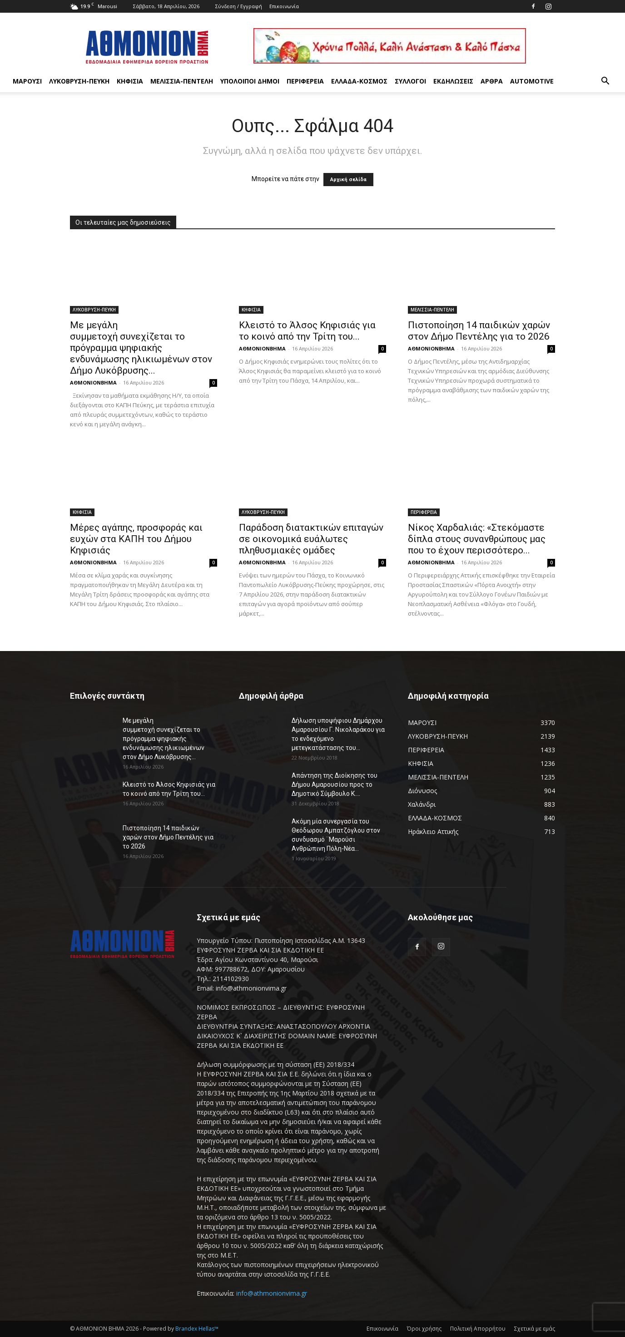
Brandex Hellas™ (196, 1328)
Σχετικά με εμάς (534, 1328)
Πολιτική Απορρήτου (478, 1328)
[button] (605, 82)
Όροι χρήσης (424, 1328)
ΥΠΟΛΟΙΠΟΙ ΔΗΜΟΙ (249, 81)
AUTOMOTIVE (532, 81)
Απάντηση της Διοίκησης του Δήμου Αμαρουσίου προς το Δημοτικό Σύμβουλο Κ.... (334, 784)
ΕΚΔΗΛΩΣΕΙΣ (453, 81)
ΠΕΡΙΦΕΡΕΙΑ (305, 81)
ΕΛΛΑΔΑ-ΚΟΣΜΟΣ (359, 81)
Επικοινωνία (284, 6)
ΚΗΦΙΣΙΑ (130, 81)
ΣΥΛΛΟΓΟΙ (410, 81)
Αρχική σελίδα (348, 180)
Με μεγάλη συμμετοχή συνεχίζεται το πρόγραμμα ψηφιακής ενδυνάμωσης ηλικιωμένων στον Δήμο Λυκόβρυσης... (141, 348)
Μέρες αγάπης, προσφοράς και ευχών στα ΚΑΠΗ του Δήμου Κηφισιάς (136, 539)
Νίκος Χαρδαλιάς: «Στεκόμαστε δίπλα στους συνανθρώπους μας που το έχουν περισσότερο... (477, 539)
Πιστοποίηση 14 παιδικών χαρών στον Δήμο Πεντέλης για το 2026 (480, 331)
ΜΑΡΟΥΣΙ (27, 81)
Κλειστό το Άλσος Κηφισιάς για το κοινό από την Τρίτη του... (307, 331)
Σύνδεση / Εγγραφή (238, 6)
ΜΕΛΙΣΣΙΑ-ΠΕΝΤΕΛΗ (181, 81)
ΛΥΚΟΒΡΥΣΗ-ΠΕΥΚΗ (79, 81)
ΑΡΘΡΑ (492, 81)
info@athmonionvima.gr (271, 1293)
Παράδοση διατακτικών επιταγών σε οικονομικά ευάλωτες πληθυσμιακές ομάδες (311, 539)
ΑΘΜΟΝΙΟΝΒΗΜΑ (93, 382)
